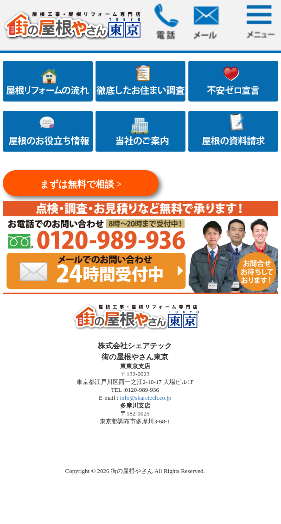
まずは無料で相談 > (80, 184)
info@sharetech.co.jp (144, 397)
